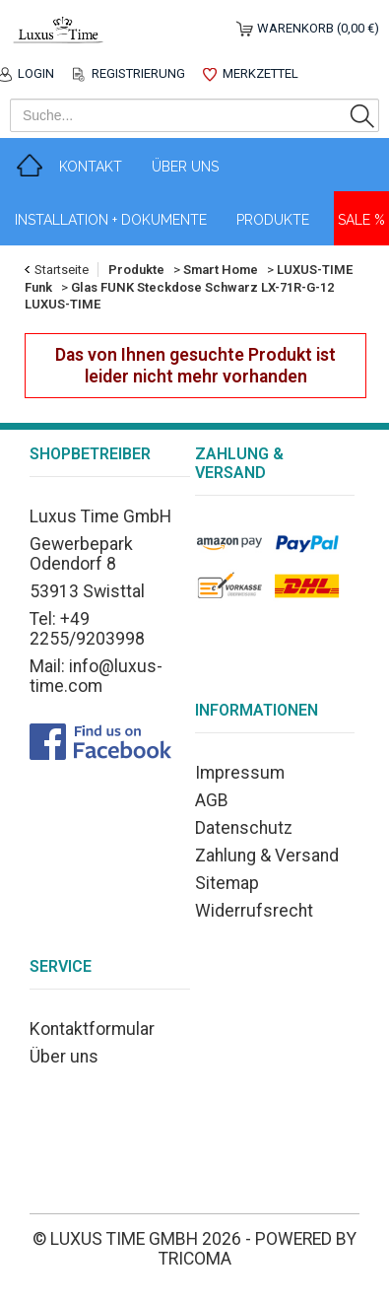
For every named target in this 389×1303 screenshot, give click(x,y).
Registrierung (138, 73)
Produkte (272, 220)
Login (36, 73)
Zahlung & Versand (267, 855)
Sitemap (227, 883)
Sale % (361, 220)
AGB (211, 800)
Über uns (64, 1056)
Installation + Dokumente (111, 220)
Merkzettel (260, 73)
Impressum (240, 773)
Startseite (61, 269)
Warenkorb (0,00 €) (318, 28)
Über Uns (185, 166)
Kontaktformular (92, 1029)
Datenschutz (243, 828)
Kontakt (90, 166)
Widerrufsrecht (254, 911)
